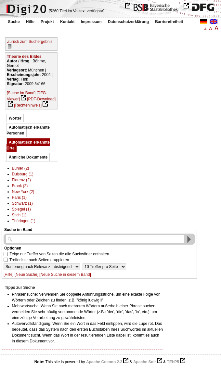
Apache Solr (144, 362)
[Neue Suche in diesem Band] (65, 274)
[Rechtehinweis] (28, 105)
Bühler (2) (20, 168)
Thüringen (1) (23, 221)
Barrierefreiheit (169, 21)
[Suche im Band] (21, 93)
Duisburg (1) (22, 174)
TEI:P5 (173, 362)
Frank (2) (20, 186)
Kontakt (67, 21)
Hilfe (30, 21)
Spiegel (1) (21, 209)
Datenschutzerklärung (128, 21)
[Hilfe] (9, 274)
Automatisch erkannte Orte (28, 145)
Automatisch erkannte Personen (28, 130)
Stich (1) (19, 215)
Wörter (15, 118)
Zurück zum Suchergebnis (29, 41)
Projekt (47, 21)
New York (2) (23, 191)
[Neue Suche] (26, 274)
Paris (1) (19, 197)
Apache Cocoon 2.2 (104, 362)
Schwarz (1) (22, 203)
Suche (14, 21)
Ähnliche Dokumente (28, 157)
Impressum (91, 21)
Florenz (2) (21, 180)
